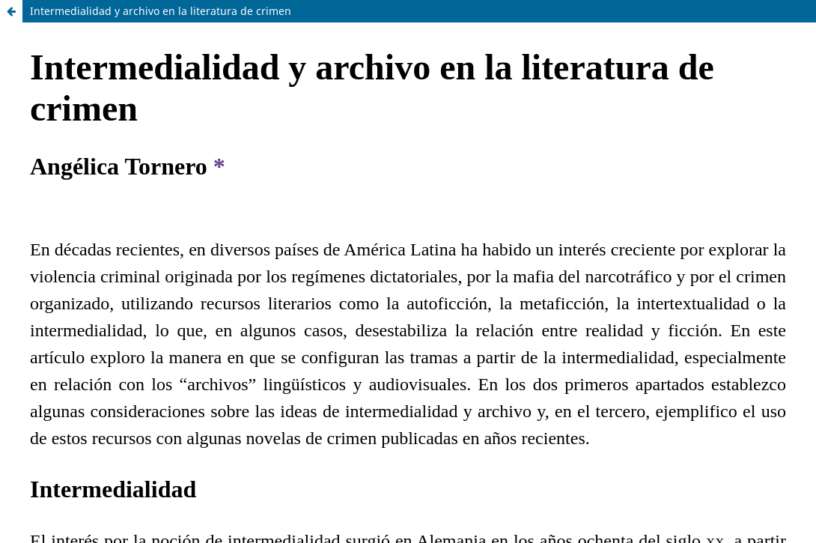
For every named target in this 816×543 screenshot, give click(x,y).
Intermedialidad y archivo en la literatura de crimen (160, 11)
